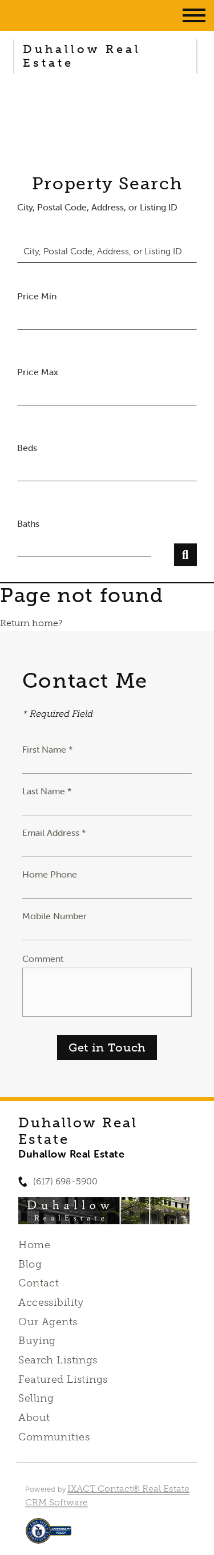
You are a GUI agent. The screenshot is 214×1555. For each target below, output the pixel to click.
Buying (37, 1340)
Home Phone (49, 874)
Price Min (36, 296)
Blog (30, 1264)
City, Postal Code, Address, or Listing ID (97, 207)
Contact (38, 1283)
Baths (28, 523)
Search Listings (57, 1360)
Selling (36, 1398)
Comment (42, 958)
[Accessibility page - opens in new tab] (49, 1536)
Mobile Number (54, 915)
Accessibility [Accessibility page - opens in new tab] (50, 1302)
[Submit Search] (185, 554)
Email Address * (54, 832)
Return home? (31, 623)
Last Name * (47, 791)
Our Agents (47, 1322)
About (34, 1417)
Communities (54, 1437)
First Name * (47, 749)
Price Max (37, 371)
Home (34, 1245)
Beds (27, 447)
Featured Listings (62, 1379)
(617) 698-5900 (65, 1181)
